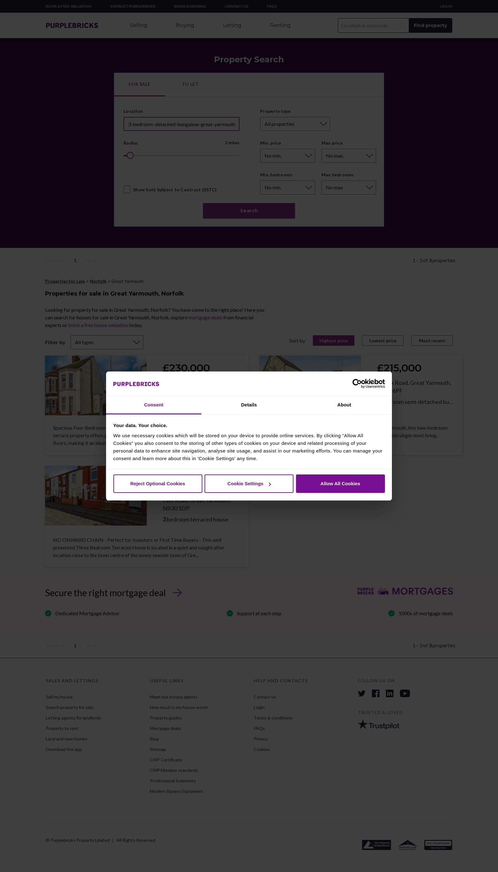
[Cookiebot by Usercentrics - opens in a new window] (357, 384)
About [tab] (344, 404)
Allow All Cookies (340, 483)
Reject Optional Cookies (157, 483)
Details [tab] (249, 404)
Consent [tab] (154, 404)
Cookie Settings (249, 483)
